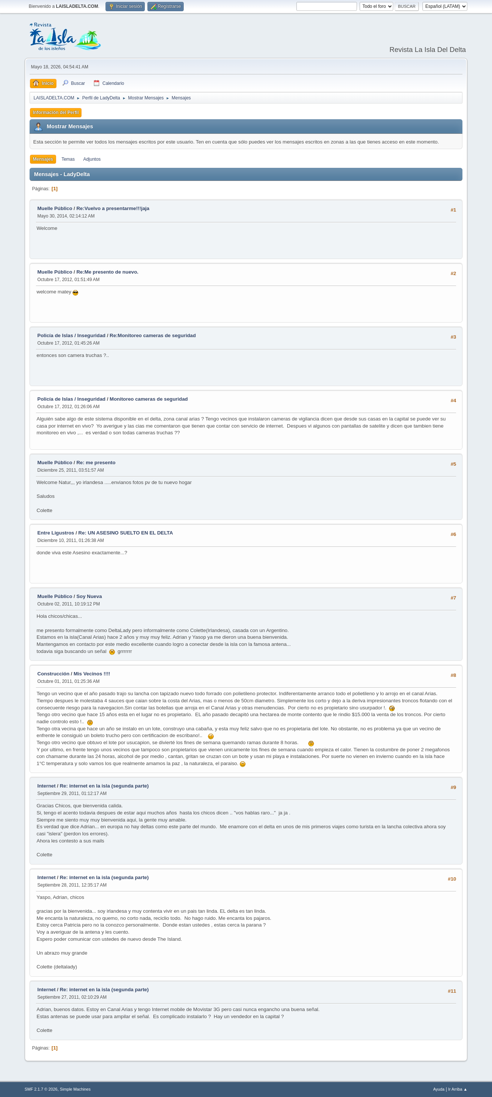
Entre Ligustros (55, 533)
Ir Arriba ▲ (457, 1089)
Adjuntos (92, 159)
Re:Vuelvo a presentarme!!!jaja (112, 208)
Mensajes (43, 159)
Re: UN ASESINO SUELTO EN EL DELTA (125, 533)
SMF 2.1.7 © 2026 (41, 1089)
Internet (46, 786)
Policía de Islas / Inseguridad (71, 335)
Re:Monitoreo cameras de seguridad (153, 335)
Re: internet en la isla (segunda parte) (104, 786)
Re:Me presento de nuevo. (107, 272)
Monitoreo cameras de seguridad (149, 399)
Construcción (53, 674)
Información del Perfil (56, 112)
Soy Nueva (89, 596)
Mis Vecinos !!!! (92, 674)
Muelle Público (54, 208)
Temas (67, 159)
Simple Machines (75, 1089)
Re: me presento (95, 462)
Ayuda (438, 1089)
